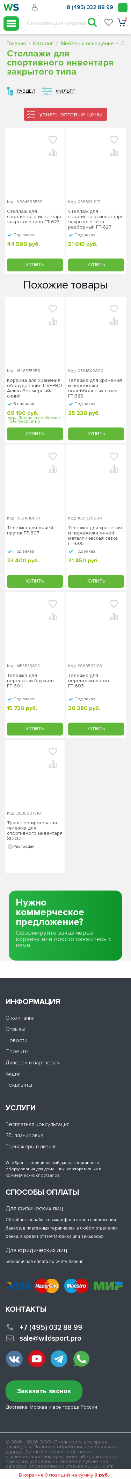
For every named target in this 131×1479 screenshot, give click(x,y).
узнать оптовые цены (70, 114)
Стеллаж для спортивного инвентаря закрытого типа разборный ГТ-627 (96, 219)
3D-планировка (24, 1135)
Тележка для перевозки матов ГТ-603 (88, 681)
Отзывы (15, 1029)
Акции (13, 1073)
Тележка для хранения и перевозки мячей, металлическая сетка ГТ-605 (95, 535)
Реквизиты (19, 1084)
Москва (38, 1407)
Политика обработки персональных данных (62, 1449)
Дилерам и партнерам (33, 1062)
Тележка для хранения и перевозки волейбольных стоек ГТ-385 (95, 388)
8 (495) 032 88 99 (90, 7)
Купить (35, 265)
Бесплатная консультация (38, 1124)
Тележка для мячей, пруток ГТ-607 (30, 530)
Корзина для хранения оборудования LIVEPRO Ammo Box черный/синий (34, 388)
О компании (20, 1018)
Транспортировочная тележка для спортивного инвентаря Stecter (35, 830)
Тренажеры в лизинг (31, 1146)
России (89, 1407)
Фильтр (65, 91)
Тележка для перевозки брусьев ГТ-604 (30, 681)
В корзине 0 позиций (64, 1475)
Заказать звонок (44, 1391)
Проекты (17, 1051)
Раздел (26, 91)
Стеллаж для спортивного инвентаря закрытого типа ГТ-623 (35, 217)
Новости (16, 1040)
